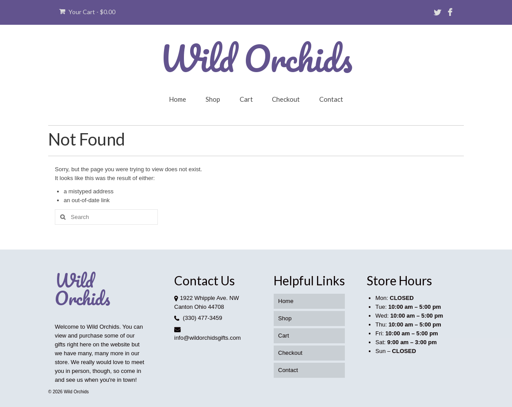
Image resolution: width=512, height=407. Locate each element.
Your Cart (87, 11)
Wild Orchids (256, 58)
